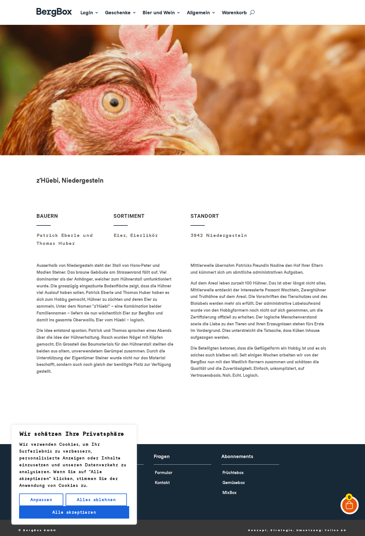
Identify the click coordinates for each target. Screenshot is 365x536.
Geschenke (118, 12)
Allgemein (198, 12)
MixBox (229, 488)
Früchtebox (233, 468)
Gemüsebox (233, 478)
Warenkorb (234, 12)
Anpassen (41, 499)
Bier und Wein (159, 12)
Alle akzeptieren (74, 512)
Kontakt (162, 478)
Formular (164, 468)
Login (86, 12)
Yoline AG (336, 526)
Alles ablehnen (96, 499)
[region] (74, 475)
